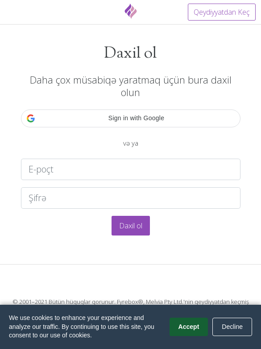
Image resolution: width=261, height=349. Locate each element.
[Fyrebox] (131, 11)
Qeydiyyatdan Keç (222, 12)
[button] (130, 118)
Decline (232, 326)
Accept (188, 326)
